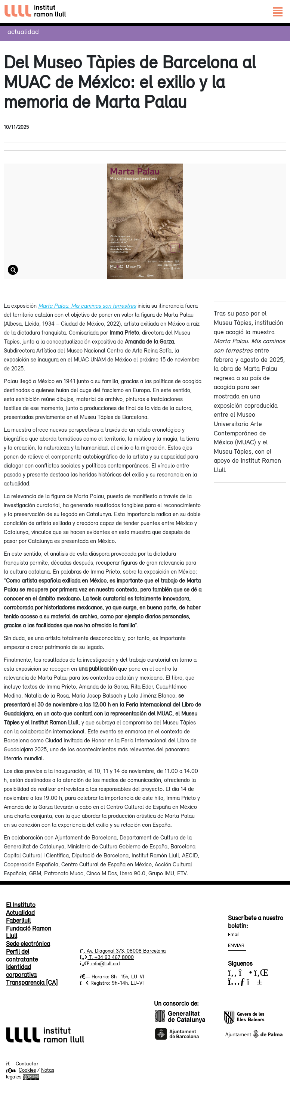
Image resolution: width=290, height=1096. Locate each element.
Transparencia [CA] (32, 982)
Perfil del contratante (22, 955)
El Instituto (21, 905)
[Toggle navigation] (277, 11)
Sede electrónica (28, 943)
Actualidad (23, 31)
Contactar (27, 1063)
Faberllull (18, 920)
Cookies (21, 1070)
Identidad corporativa (21, 970)
